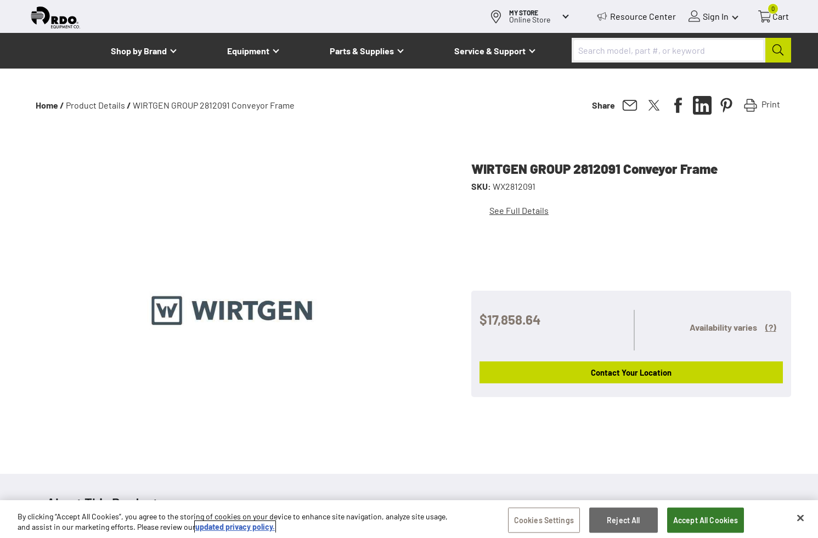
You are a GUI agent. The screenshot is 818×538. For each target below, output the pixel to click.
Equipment (248, 51)
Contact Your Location (631, 372)
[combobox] (681, 50)
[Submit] (778, 50)
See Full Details (519, 210)
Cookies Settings (544, 520)
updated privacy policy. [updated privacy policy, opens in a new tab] (235, 526)
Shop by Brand (139, 51)
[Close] (800, 518)
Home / (50, 105)
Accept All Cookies (705, 520)
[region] (409, 519)
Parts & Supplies (362, 51)
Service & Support (490, 51)
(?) (770, 327)
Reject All (623, 520)
